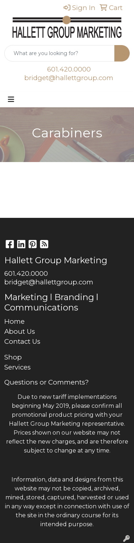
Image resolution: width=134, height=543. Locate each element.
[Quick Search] (59, 53)
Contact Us (22, 341)
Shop (13, 357)
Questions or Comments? (46, 382)
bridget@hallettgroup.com (68, 78)
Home (14, 321)
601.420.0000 (69, 69)
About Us (19, 331)
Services (17, 367)
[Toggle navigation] (11, 99)
